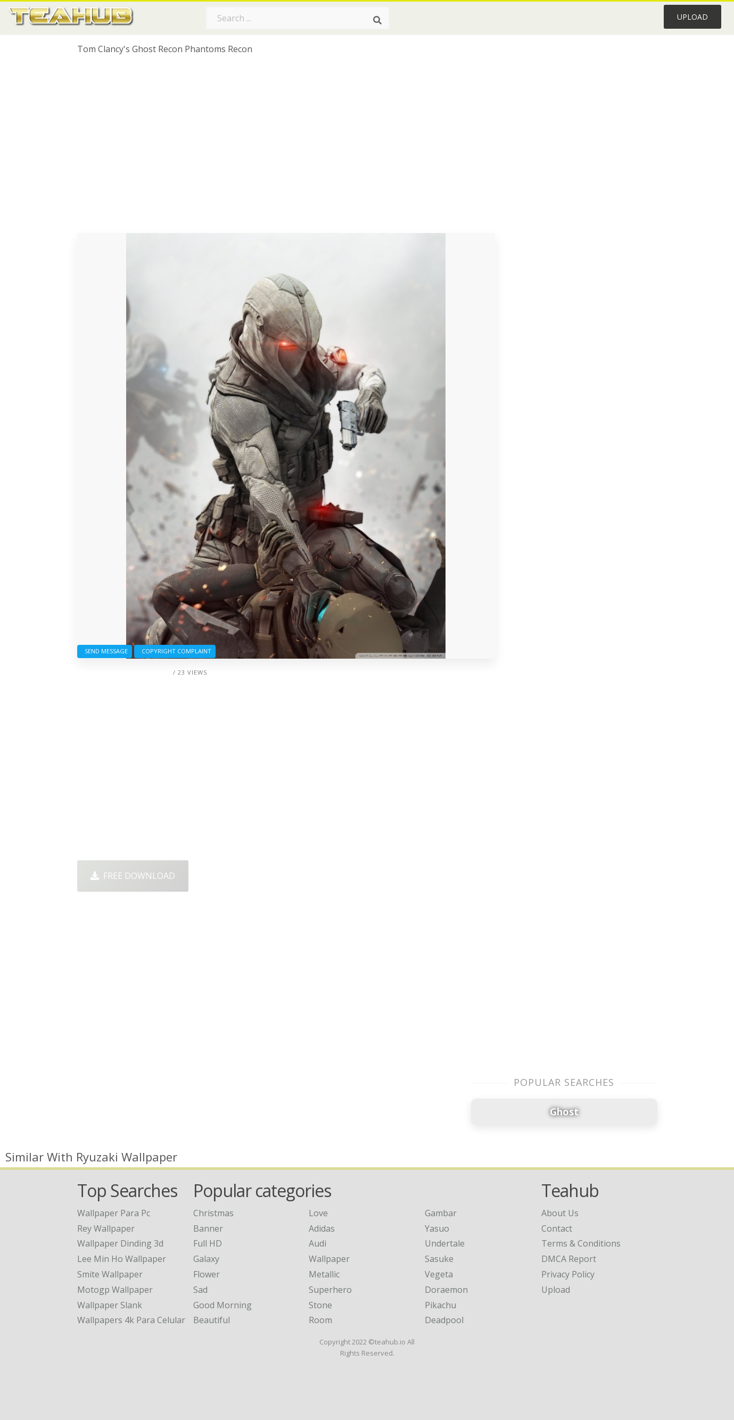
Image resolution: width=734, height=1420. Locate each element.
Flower (206, 1274)
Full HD (207, 1243)
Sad (200, 1290)
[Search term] (297, 18)
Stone (320, 1305)
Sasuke (439, 1259)
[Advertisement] (286, 147)
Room (320, 1320)
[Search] (377, 20)
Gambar (441, 1213)
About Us (560, 1213)
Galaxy (206, 1259)
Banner (208, 1228)
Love (318, 1213)
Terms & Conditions (581, 1243)
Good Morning (222, 1305)
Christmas (213, 1213)
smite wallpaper (110, 1274)
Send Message (104, 651)
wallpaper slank (109, 1305)
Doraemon (446, 1290)
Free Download (132, 876)
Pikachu (440, 1305)
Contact (556, 1228)
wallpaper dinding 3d (120, 1243)
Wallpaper (329, 1259)
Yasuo (437, 1228)
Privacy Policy (568, 1274)
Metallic (324, 1274)
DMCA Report (568, 1259)
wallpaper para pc (113, 1213)
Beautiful (211, 1320)
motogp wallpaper (115, 1290)
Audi (317, 1243)
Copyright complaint (174, 651)
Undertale (445, 1243)
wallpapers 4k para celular (131, 1320)
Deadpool (444, 1320)
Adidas (322, 1228)
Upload (692, 17)
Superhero (330, 1290)
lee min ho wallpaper (121, 1259)
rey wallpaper (106, 1228)
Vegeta (439, 1274)
